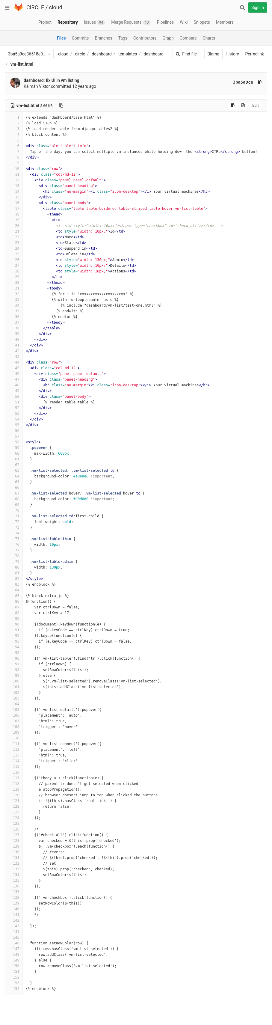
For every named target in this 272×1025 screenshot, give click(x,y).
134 (13, 875)
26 (13, 260)
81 (13, 573)
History (232, 54)
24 (13, 248)
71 (13, 516)
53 (13, 413)
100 (13, 681)
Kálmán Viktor (37, 86)
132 (13, 863)
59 (13, 448)
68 (13, 499)
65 (13, 482)
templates (127, 54)
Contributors (145, 38)
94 (13, 647)
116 (13, 772)
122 (13, 806)
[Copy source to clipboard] (233, 105)
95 (13, 653)
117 (13, 778)
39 (13, 334)
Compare (188, 38)
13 (13, 186)
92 (13, 636)
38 (13, 328)
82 (13, 579)
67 (13, 493)
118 (13, 784)
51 (13, 402)
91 (13, 630)
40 (13, 339)
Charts (209, 38)
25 (13, 254)
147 (13, 949)
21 (13, 231)
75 (13, 539)
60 (13, 453)
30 (13, 283)
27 (13, 265)
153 (13, 983)
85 (13, 596)
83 (13, 584)
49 (13, 391)
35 (13, 311)
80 (13, 567)
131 (13, 858)
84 (13, 590)
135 (13, 880)
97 (13, 664)
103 (13, 698)
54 (13, 419)
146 (13, 943)
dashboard (101, 54)
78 (13, 556)
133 (13, 869)
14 (13, 191)
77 (13, 550)
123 (13, 812)
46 (13, 374)
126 (13, 829)
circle (80, 54)
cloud (55, 7)
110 (13, 738)
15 (13, 197)
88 (13, 613)
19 (13, 220)
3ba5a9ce (243, 82)
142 (13, 920)
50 (13, 396)
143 (13, 926)
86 (13, 601)
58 (13, 442)
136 (13, 886)
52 (13, 408)
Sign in (257, 7)
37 (13, 322)
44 (13, 362)
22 (13, 237)
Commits (80, 38)
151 (13, 972)
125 (13, 823)
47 (13, 379)
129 (13, 846)
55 (13, 425)
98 (13, 670)
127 (13, 835)
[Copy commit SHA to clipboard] (260, 82)
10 (13, 169)
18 (13, 214)
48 (13, 385)
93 (13, 641)
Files (61, 38)
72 (13, 522)
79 (13, 562)
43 (13, 357)
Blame (213, 54)
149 (13, 960)
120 (13, 795)
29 (13, 277)
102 (13, 693)
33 (13, 300)
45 (13, 368)
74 (13, 533)
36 (13, 317)
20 (13, 226)
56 (13, 431)
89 (13, 618)
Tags (122, 38)
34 (13, 305)
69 (13, 505)
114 (13, 761)
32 (13, 294)
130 (13, 852)
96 (13, 658)
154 (13, 989)
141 (13, 915)
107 (13, 721)
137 (13, 892)
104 (13, 704)
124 (13, 818)
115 (13, 767)
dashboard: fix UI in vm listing (51, 80)
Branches (103, 38)
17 (13, 208)
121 (13, 801)
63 (13, 470)
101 (13, 687)
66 (13, 488)
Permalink (254, 54)
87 (13, 607)
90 (13, 624)
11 (13, 174)
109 (13, 732)
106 (13, 715)
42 (13, 351)
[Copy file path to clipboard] (61, 105)
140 (13, 909)
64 (13, 476)
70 (13, 510)
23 (13, 243)
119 (13, 789)
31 (13, 288)
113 (13, 755)
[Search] (242, 7)
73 (13, 527)
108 (13, 727)
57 (13, 436)
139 (13, 903)
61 (13, 459)
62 (13, 465)
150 (13, 966)
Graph (168, 38)
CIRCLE (35, 7)
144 (13, 932)
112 (13, 749)
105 (13, 710)
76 (13, 544)
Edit (255, 105)
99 (13, 675)
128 (13, 841)
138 (13, 898)
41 (13, 345)
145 (13, 937)
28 (13, 271)
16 (13, 203)
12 (13, 180)
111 (13, 744)
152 (13, 977)
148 (13, 954)
